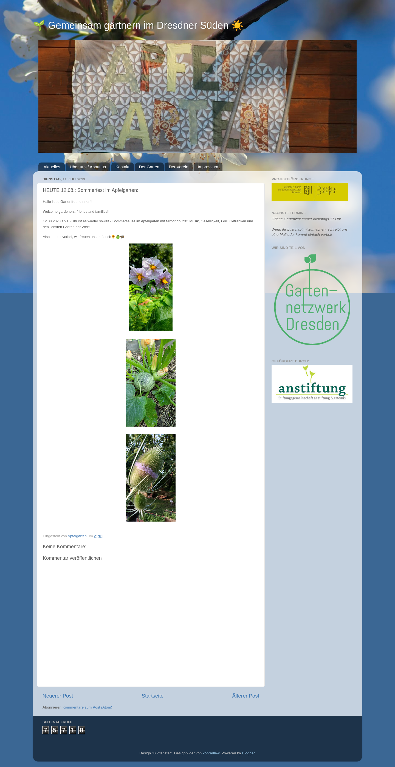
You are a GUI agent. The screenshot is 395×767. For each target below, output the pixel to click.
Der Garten (149, 166)
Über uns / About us (88, 166)
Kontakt (122, 166)
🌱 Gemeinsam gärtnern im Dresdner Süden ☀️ (138, 25)
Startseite (152, 696)
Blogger (248, 753)
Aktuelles (52, 166)
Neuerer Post (58, 696)
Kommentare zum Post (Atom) (87, 707)
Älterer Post (245, 696)
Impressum (208, 166)
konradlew (211, 753)
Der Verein (178, 166)
